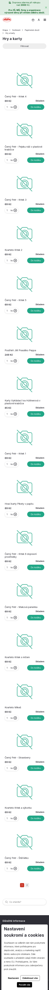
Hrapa (5, 30)
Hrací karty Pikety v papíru (19, 503)
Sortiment (16, 30)
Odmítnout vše (30, 978)
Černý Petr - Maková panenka (21, 607)
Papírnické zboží (32, 30)
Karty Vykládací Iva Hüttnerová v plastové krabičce (22, 402)
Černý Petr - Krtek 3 (16, 199)
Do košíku (36, 107)
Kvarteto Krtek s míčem (17, 657)
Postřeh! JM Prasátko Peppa (20, 350)
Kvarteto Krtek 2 (13, 250)
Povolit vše (24, 984)
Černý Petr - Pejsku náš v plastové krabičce (23, 148)
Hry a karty (10, 33)
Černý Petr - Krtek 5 (15, 300)
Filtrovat (25, 46)
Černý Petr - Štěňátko (17, 858)
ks (9, 107)
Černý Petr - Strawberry (17, 757)
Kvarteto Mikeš (13, 707)
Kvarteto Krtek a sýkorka (18, 807)
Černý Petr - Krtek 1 (15, 453)
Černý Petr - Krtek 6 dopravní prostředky (21, 555)
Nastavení (13, 978)
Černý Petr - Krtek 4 (15, 96)
